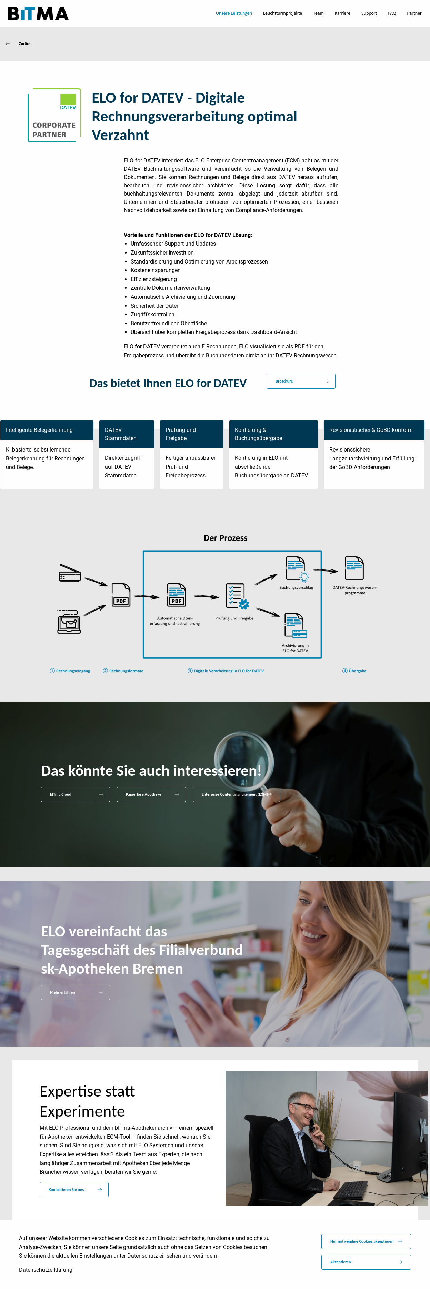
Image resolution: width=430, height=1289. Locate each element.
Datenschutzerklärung (45, 1270)
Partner (414, 13)
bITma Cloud (60, 794)
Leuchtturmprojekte (282, 13)
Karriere (342, 13)
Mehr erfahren (62, 992)
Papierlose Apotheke (143, 794)
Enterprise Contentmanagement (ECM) (235, 794)
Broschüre (284, 381)
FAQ (392, 13)
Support (369, 13)
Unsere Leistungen (234, 13)
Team (318, 13)
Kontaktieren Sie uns (66, 1189)
